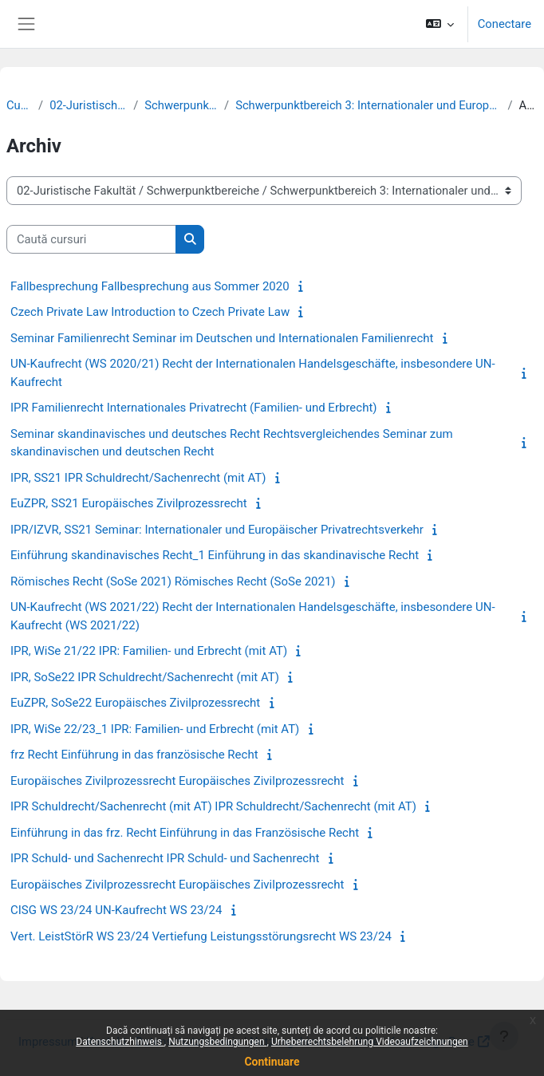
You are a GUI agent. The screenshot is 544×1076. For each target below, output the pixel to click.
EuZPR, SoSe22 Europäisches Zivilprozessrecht (135, 703)
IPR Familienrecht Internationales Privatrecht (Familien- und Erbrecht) (193, 407)
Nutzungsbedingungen (217, 1041)
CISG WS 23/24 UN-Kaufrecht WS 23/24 (116, 910)
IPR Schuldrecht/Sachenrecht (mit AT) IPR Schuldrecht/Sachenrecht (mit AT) (213, 806)
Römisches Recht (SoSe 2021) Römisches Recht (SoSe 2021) (173, 581)
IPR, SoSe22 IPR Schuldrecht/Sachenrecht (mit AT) (144, 677)
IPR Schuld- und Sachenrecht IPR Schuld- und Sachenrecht (164, 858)
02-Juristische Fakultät (88, 105)
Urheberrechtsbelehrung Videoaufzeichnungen (369, 1041)
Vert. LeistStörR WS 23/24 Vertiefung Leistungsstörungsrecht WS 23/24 (201, 936)
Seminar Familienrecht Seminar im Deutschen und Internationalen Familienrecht (221, 338)
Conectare (504, 24)
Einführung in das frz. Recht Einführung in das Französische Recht (184, 833)
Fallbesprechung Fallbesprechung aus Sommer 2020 (150, 286)
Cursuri (19, 105)
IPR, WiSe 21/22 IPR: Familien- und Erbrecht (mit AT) (148, 651)
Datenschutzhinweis (120, 1041)
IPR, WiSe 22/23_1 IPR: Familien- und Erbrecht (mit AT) (154, 729)
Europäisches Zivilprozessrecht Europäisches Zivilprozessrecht (177, 781)
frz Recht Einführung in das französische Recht (134, 754)
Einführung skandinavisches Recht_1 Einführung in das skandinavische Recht (214, 555)
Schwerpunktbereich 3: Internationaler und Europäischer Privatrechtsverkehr (368, 105)
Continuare (271, 1061)
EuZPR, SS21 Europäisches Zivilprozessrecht (128, 503)
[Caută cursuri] (91, 239)
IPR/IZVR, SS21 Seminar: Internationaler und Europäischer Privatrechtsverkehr (217, 529)
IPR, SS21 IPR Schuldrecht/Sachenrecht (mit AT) (138, 478)
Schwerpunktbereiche (181, 105)
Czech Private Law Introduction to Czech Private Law (150, 312)
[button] (439, 24)
